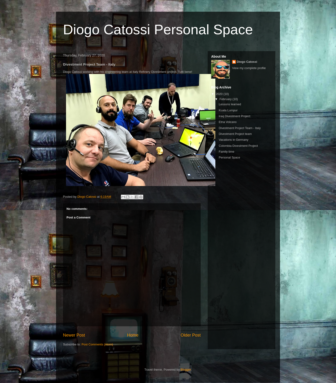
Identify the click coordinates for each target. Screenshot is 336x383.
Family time (226, 151)
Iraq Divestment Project (234, 116)
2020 (220, 94)
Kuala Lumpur (228, 110)
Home (133, 335)
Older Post (191, 335)
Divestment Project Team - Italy (240, 128)
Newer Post (74, 335)
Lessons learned (230, 104)
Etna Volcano (228, 122)
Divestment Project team (235, 134)
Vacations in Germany (233, 139)
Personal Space (229, 157)
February (226, 99)
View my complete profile (249, 68)
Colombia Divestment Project (238, 146)
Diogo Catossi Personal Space (158, 29)
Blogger (186, 369)
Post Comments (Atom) (97, 344)
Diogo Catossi (247, 61)
